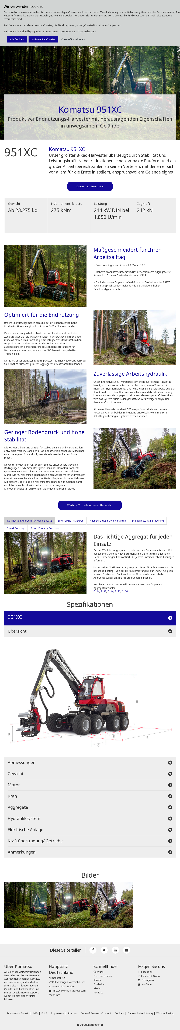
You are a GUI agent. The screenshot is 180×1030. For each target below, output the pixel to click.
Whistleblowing (165, 1013)
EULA (44, 1013)
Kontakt (98, 992)
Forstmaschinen (103, 976)
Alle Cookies (17, 39)
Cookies (119, 1013)
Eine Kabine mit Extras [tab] (71, 520)
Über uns (98, 972)
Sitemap (72, 1013)
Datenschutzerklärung (140, 1013)
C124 (96, 591)
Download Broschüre (90, 186)
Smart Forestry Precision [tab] (45, 528)
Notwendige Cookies (43, 39)
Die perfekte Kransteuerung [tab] (148, 520)
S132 (103, 591)
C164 (125, 591)
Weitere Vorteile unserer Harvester (90, 505)
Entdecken (99, 984)
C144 (110, 591)
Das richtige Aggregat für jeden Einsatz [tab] (29, 520)
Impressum (57, 1013)
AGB (35, 1013)
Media (97, 988)
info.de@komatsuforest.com (69, 990)
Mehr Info (54, 995)
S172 (117, 591)
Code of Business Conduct (96, 1013)
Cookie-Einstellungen (73, 39)
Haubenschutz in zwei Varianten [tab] (108, 520)
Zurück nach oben (90, 1024)
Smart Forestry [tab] (16, 528)
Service (98, 980)
